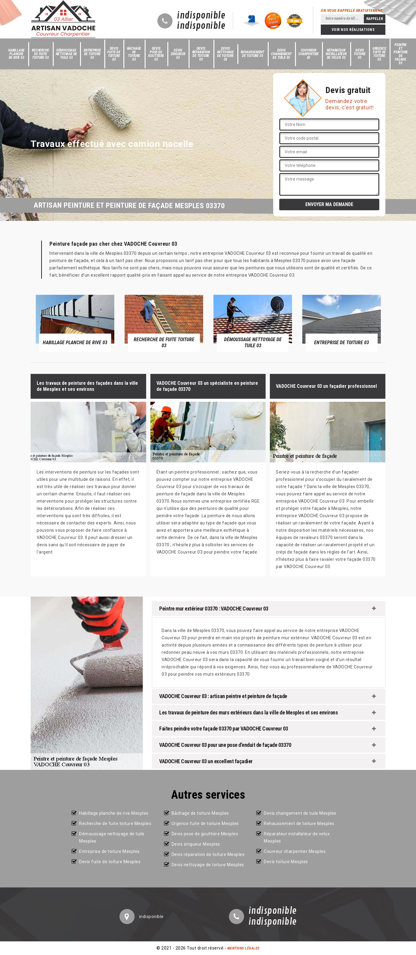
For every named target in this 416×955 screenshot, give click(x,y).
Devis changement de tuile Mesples (300, 813)
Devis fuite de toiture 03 (113, 54)
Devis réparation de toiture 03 (201, 54)
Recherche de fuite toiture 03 (40, 54)
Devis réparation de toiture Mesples (208, 854)
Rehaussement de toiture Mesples (299, 823)
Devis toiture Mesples (286, 861)
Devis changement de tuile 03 (281, 54)
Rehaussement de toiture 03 (252, 54)
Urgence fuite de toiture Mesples (205, 823)
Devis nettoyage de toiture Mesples (208, 864)
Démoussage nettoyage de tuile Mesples (112, 837)
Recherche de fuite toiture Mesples (115, 823)
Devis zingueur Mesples (196, 844)
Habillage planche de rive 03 (16, 54)
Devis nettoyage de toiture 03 (225, 54)
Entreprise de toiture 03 (92, 54)
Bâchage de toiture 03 (134, 54)
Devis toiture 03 (360, 54)
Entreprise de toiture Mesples (109, 851)
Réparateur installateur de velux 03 (336, 54)
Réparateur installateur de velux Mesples (297, 837)
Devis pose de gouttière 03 (156, 54)
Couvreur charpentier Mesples (295, 851)
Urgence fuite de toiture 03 (379, 54)
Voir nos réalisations (353, 30)
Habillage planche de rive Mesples (114, 813)
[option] (75, 323)
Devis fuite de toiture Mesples (109, 861)
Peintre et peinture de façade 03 (401, 54)
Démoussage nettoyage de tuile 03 (66, 54)
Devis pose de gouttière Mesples (205, 833)
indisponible (201, 15)
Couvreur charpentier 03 (308, 54)
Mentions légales (243, 948)
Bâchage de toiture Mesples (200, 813)
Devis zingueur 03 (178, 54)
